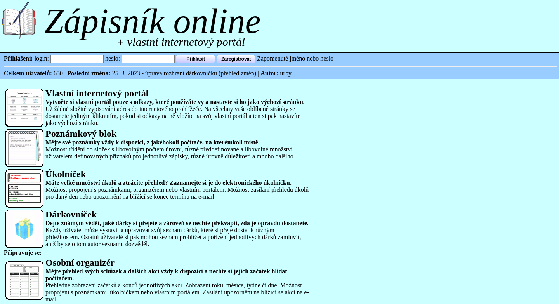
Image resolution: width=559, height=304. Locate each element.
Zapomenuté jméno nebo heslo (295, 58)
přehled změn (237, 73)
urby (286, 73)
